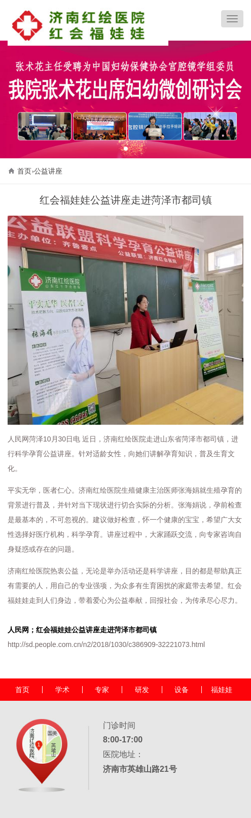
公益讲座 (48, 171)
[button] (126, 149)
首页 (24, 171)
